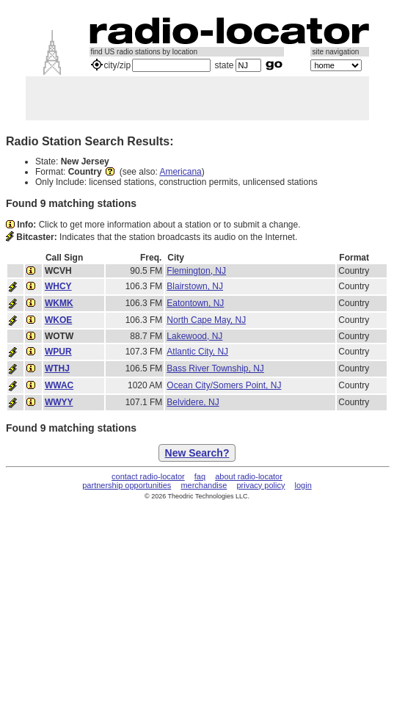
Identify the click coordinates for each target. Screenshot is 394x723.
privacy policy (260, 485)
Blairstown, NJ (195, 286)
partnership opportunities (126, 485)
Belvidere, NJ (193, 402)
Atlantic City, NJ (197, 351)
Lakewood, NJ (194, 336)
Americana (180, 172)
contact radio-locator (148, 476)
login (303, 485)
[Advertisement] (197, 98)
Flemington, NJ (196, 271)
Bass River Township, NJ (215, 368)
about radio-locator (248, 476)
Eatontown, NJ (195, 303)
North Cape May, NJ (206, 320)
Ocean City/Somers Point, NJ (224, 385)
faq (199, 476)
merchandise (203, 485)
